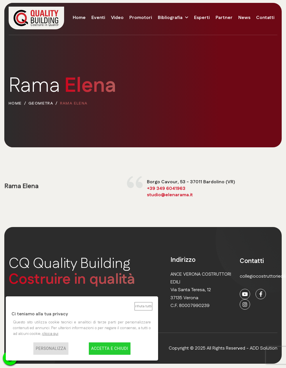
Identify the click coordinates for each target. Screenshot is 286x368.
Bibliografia (170, 17)
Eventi (98, 17)
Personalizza (50, 348)
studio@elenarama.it (170, 195)
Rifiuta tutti (143, 306)
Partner (224, 17)
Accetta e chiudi (109, 348)
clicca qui (50, 333)
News (244, 17)
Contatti (265, 17)
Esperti (202, 17)
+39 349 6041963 (166, 188)
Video (117, 17)
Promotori (140, 17)
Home (79, 17)
